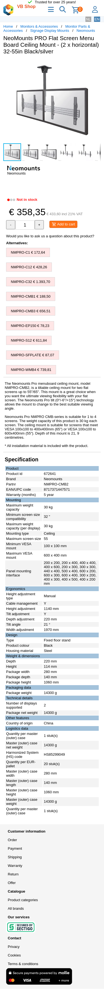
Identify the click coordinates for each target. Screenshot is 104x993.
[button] (95, 64)
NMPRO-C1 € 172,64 (28, 252)
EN (97, 19)
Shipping (15, 857)
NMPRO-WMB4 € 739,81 (31, 370)
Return (13, 874)
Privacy (14, 947)
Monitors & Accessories (39, 26)
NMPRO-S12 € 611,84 (29, 340)
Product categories (23, 900)
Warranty (15, 866)
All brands (16, 908)
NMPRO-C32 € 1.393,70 (30, 282)
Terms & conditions (23, 964)
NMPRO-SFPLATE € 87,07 (32, 355)
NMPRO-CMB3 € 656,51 (30, 311)
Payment (15, 848)
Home (8, 26)
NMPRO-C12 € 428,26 (29, 267)
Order (12, 840)
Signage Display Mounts (49, 30)
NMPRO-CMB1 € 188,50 (30, 296)
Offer (12, 883)
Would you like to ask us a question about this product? (50, 236)
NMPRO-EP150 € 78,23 (30, 326)
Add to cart (63, 224)
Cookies (14, 955)
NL (88, 19)
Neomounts (86, 30)
